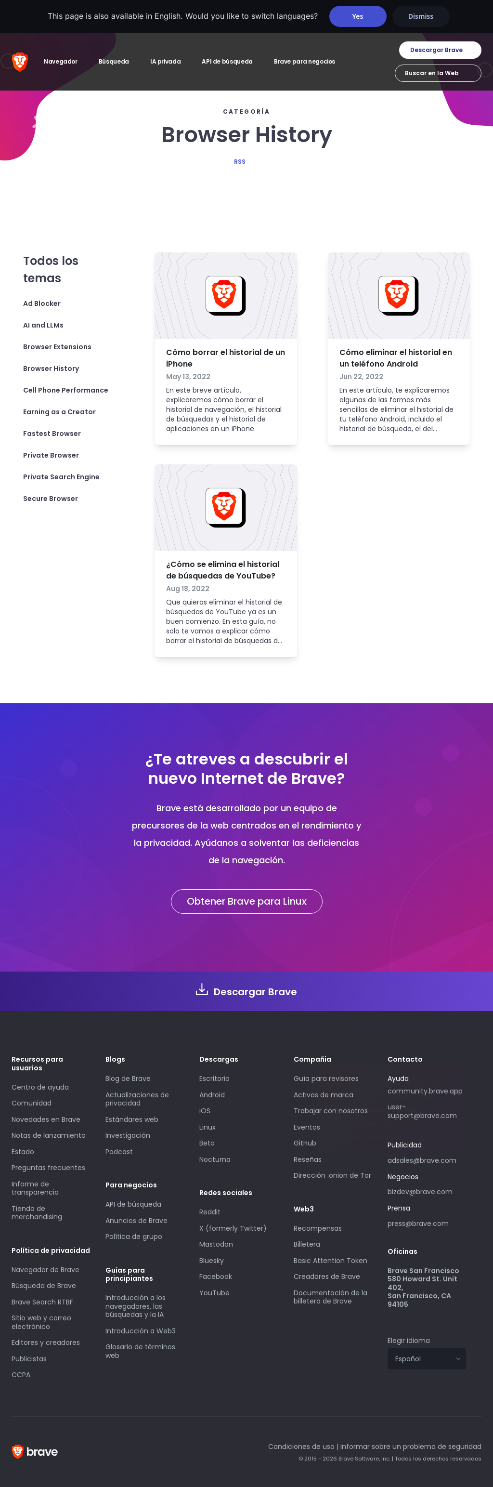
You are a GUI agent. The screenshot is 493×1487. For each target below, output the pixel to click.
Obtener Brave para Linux (247, 901)
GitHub (305, 1143)
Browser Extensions (57, 347)
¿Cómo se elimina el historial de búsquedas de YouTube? (222, 570)
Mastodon (216, 1244)
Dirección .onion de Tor (332, 1175)
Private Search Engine (61, 477)
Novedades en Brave (46, 1119)
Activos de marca (323, 1095)
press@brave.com (418, 1223)
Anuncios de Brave (136, 1220)
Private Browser (51, 455)
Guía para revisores (326, 1078)
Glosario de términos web (140, 1351)
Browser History (51, 368)
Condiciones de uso (301, 1446)
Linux (207, 1127)
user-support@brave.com (422, 1111)
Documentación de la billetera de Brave (330, 1297)
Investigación (127, 1135)
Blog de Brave (128, 1078)
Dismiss (420, 16)
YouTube (214, 1293)
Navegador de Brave (45, 1270)
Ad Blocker (42, 303)
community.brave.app (425, 1091)
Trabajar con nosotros (331, 1111)
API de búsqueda (133, 1204)
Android (212, 1095)
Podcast (119, 1152)
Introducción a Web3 (140, 1331)
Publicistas (29, 1359)
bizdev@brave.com (420, 1192)
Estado (23, 1152)
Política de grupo (133, 1236)
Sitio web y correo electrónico (41, 1322)
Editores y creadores (46, 1342)
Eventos (307, 1127)
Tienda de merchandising (37, 1213)
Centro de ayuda (40, 1087)
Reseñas (308, 1159)
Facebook (215, 1276)
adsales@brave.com (427, 1159)
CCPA (21, 1375)
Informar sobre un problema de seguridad (410, 1446)
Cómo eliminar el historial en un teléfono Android (395, 358)
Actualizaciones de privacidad (137, 1099)
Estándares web (131, 1119)
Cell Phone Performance (65, 390)
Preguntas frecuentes (48, 1167)
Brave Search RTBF (42, 1302)
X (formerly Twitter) (233, 1228)
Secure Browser (50, 498)
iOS (204, 1111)
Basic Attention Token (330, 1260)
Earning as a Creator (59, 412)
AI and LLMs (43, 325)
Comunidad (32, 1103)
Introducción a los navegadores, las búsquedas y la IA (135, 1306)
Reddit (210, 1212)
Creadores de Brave (327, 1276)
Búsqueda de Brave (44, 1285)
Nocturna (216, 1159)
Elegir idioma (409, 1340)
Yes (357, 16)
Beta (207, 1143)
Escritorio (214, 1078)
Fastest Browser (52, 433)
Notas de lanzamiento (49, 1135)
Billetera (307, 1244)
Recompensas (318, 1228)
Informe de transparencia (35, 1188)
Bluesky (211, 1260)
